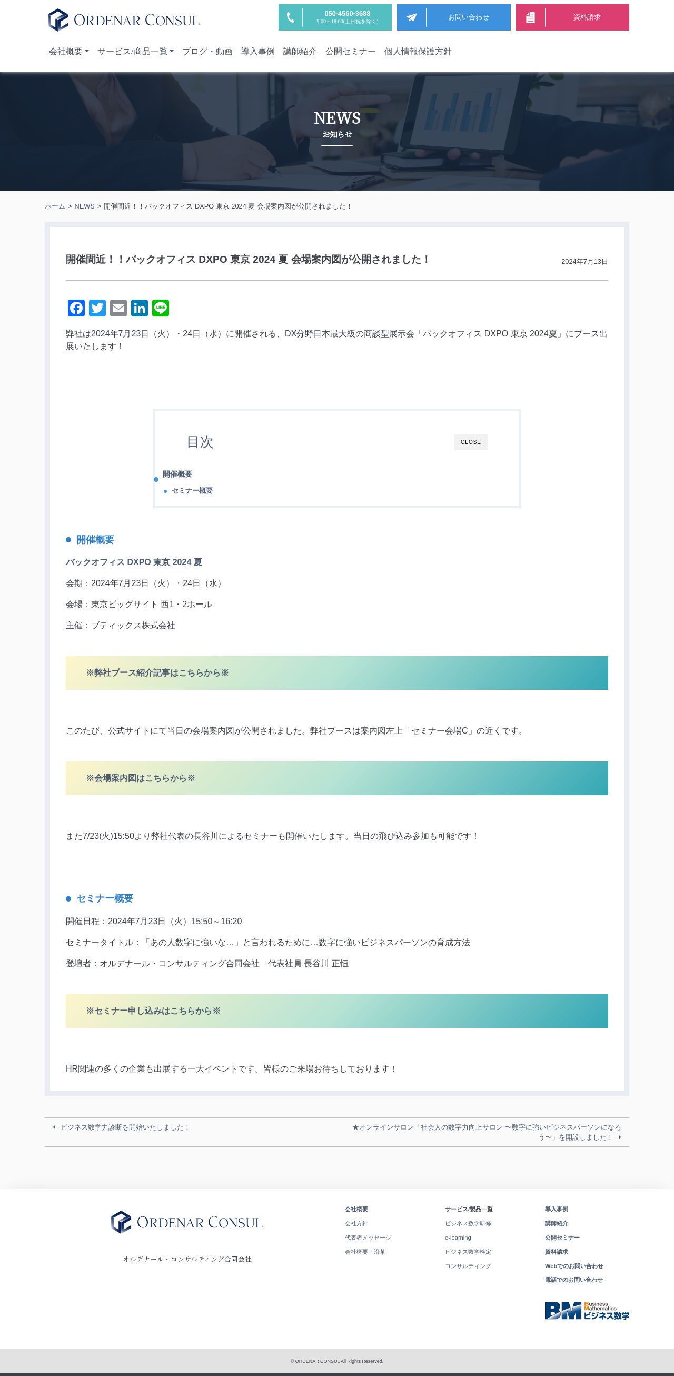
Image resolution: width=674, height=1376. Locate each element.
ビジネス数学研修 (468, 1223)
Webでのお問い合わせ (574, 1266)
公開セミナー (350, 51)
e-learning (458, 1237)
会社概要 (66, 51)
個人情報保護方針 (418, 51)
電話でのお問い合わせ (574, 1279)
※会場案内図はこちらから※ (140, 778)
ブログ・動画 (207, 51)
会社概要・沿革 (365, 1252)
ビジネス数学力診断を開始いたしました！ (126, 1127)
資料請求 (556, 1252)
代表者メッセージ (368, 1237)
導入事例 (258, 51)
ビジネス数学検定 (468, 1252)
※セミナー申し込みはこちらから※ (153, 1010)
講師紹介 (300, 51)
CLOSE (471, 442)
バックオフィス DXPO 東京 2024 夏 (134, 562)
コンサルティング (468, 1266)
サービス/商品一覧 (132, 51)
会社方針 (356, 1223)
